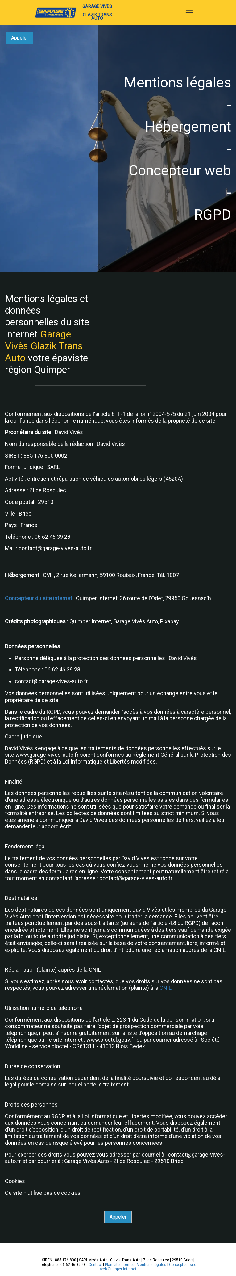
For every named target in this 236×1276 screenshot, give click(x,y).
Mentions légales (151, 1264)
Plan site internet (119, 1264)
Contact (95, 1264)
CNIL (165, 988)
